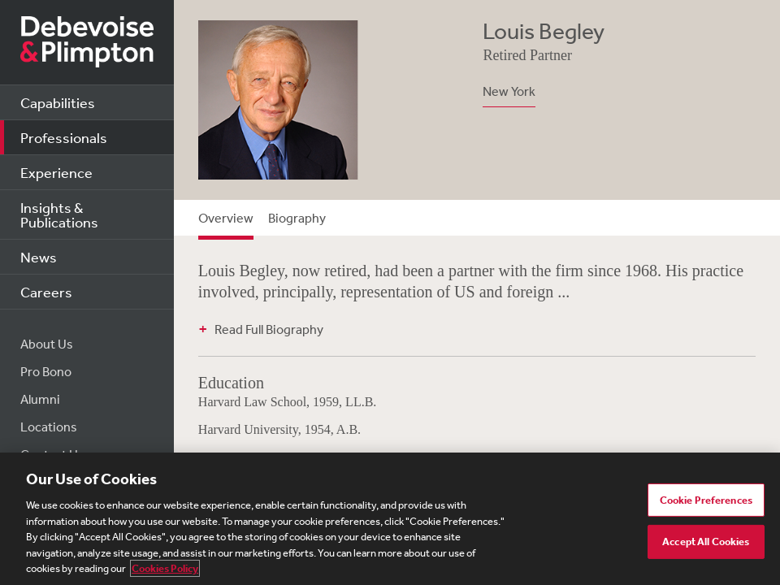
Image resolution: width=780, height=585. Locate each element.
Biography (297, 218)
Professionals (63, 137)
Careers (46, 292)
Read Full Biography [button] (268, 329)
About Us (46, 344)
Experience (56, 172)
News (38, 257)
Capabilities (57, 102)
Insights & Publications (59, 214)
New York (509, 91)
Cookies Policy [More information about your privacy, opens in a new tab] (165, 568)
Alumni (40, 399)
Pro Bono (46, 371)
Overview (226, 218)
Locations (48, 426)
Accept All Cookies (705, 541)
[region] (390, 519)
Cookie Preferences (706, 500)
